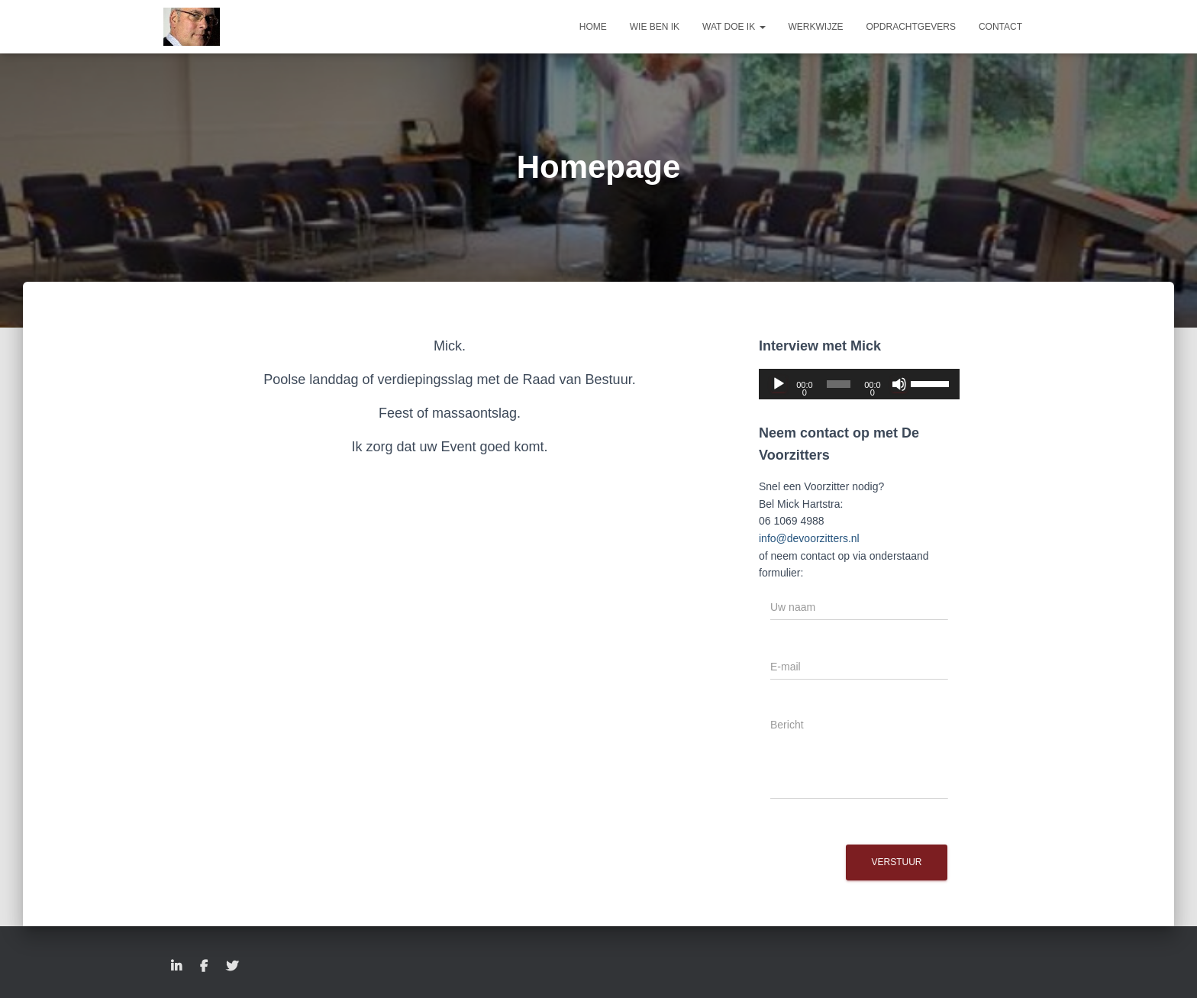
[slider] (838, 384)
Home (593, 26)
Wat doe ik (733, 26)
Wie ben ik (654, 26)
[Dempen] (899, 384)
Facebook (203, 966)
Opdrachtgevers (911, 26)
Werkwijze (816, 26)
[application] (859, 384)
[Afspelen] (778, 384)
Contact (1000, 26)
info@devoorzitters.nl (809, 538)
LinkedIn (176, 966)
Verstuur (896, 862)
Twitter (232, 966)
